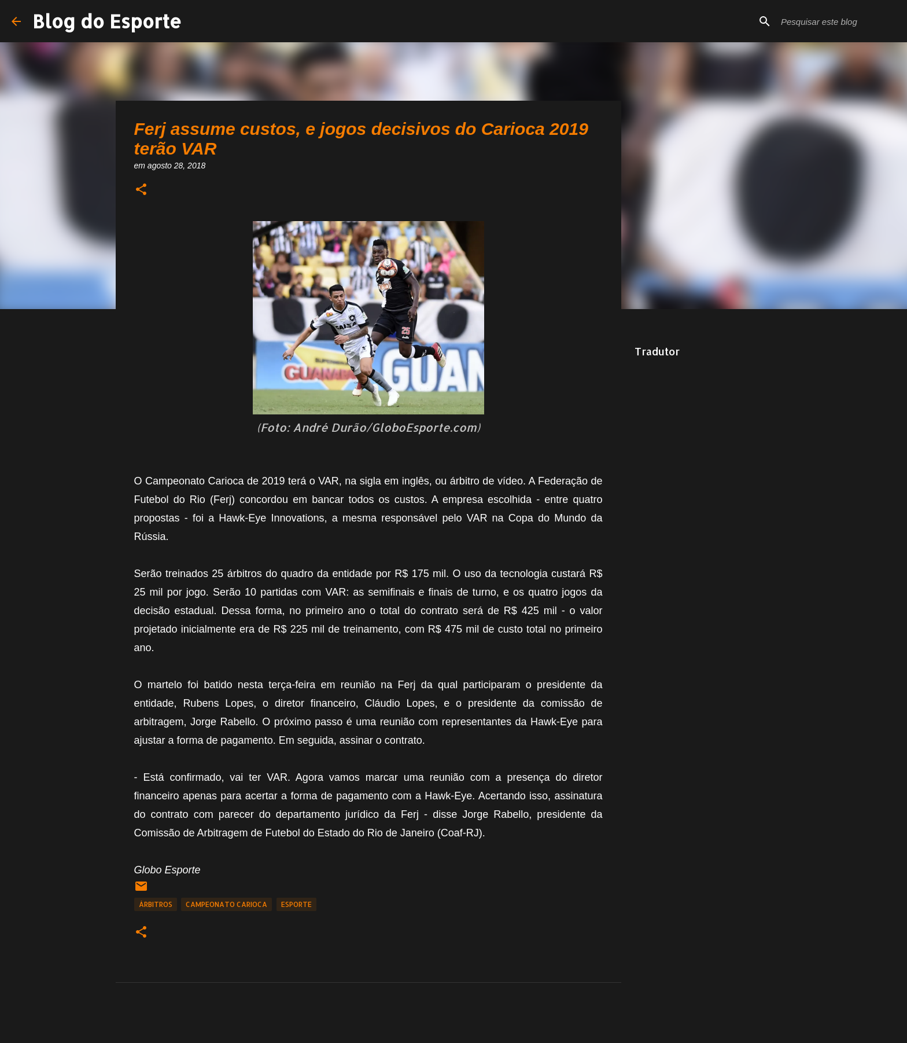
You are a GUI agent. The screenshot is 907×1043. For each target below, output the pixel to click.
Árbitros (155, 904)
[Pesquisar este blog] (837, 21)
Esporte (296, 904)
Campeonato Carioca (226, 904)
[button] (141, 190)
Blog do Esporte (107, 21)
